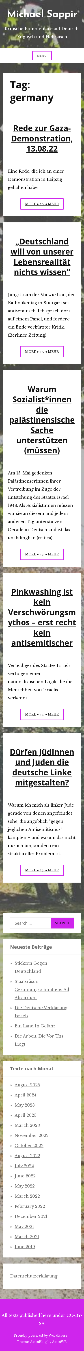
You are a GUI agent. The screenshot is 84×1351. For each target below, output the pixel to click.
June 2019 (25, 1246)
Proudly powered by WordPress (40, 1335)
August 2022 (27, 1155)
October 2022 (29, 1145)
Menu (42, 56)
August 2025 (27, 1085)
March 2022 (27, 1196)
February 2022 (30, 1206)
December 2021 (31, 1216)
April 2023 (26, 1115)
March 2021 (27, 1236)
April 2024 (26, 1095)
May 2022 (25, 1186)
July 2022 (24, 1165)
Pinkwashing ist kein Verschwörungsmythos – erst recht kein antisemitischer (42, 617)
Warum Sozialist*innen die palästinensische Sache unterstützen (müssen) (42, 420)
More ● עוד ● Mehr (44, 205)
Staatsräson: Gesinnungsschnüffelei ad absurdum (42, 989)
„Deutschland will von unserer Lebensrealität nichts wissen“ (42, 256)
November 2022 (32, 1135)
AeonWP (59, 1342)
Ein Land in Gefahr (35, 1026)
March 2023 (27, 1125)
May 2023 (25, 1105)
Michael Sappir (42, 15)
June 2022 (25, 1176)
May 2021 (24, 1226)
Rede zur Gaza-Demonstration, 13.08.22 (42, 138)
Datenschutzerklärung (33, 1276)
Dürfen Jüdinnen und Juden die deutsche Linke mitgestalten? (42, 767)
